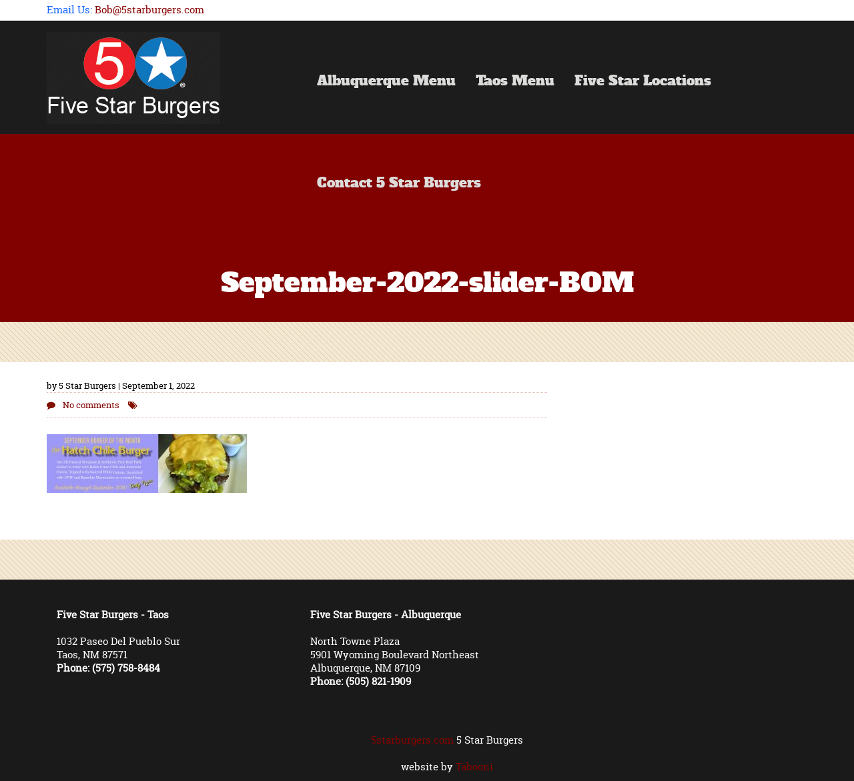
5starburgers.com (412, 740)
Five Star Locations (642, 82)
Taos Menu (515, 82)
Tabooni (474, 767)
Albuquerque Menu (386, 82)
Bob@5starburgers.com (149, 10)
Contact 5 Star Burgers (399, 184)
